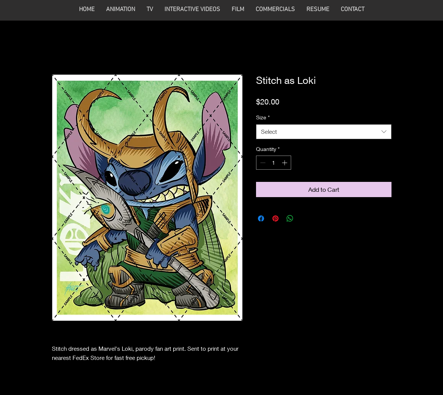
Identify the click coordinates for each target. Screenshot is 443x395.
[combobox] (323, 131)
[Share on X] (304, 218)
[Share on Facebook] (261, 218)
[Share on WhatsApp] (290, 218)
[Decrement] (262, 162)
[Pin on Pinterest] (275, 218)
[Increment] (285, 162)
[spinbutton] (273, 162)
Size (263, 117)
